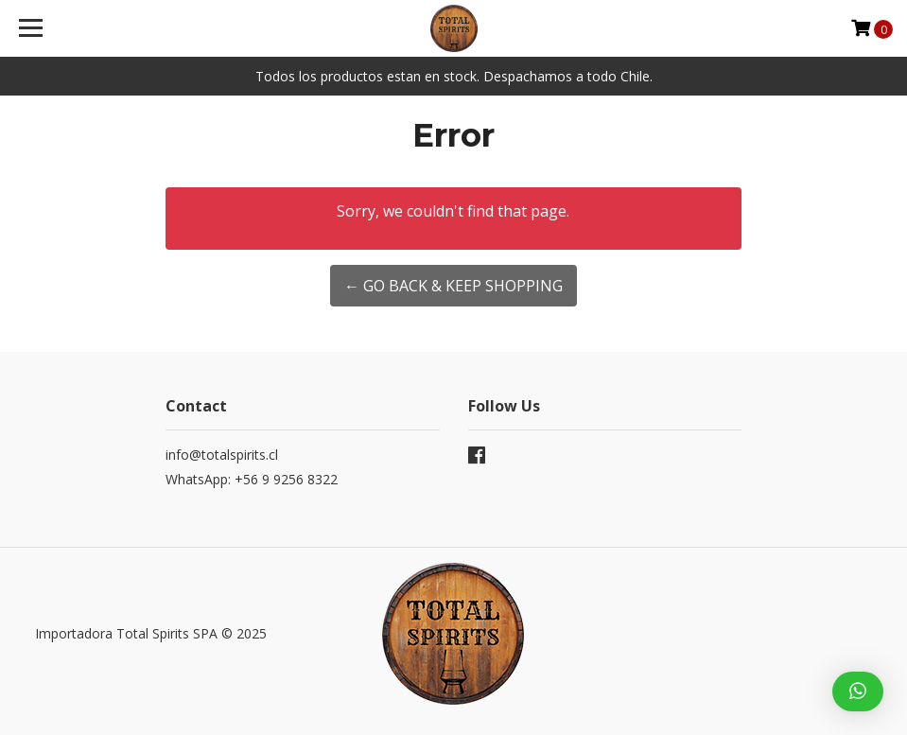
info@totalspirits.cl (222, 455)
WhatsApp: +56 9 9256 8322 (252, 479)
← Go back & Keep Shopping (453, 285)
